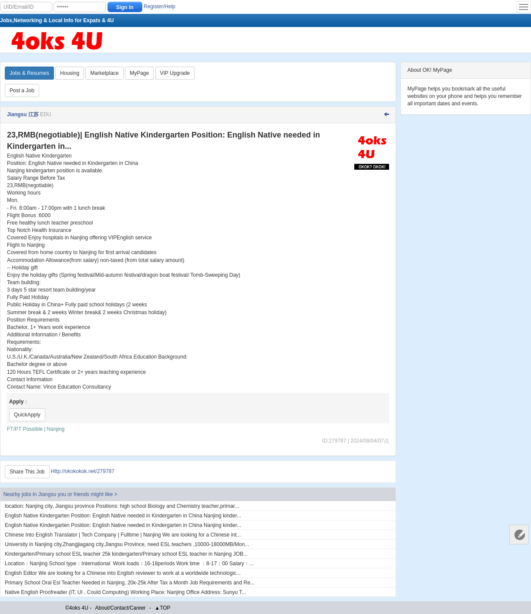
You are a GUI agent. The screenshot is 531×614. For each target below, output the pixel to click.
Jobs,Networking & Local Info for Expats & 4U (57, 20)
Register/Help (159, 6)
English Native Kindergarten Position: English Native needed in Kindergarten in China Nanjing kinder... (123, 516)
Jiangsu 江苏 (23, 114)
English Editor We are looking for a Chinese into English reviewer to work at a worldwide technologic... (123, 573)
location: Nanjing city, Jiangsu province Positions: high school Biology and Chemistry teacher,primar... (122, 506)
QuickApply (27, 415)
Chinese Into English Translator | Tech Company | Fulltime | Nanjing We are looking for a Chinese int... (123, 535)
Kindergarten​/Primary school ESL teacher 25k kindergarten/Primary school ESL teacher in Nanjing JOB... (126, 554)
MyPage (139, 73)
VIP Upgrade (175, 73)
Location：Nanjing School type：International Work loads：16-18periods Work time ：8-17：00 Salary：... (129, 563)
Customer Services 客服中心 (519, 534)
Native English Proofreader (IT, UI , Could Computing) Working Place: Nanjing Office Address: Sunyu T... (125, 592)
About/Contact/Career (120, 608)
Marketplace (104, 73)
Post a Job (22, 90)
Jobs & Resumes (29, 73)
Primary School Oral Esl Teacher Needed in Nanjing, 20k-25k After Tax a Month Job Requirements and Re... (130, 583)
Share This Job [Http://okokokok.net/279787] (27, 472)
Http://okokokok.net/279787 (82, 472)
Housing (69, 73)
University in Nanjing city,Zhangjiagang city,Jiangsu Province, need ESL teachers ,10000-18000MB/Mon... (127, 544)
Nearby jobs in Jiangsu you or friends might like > (60, 494)
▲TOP (162, 608)
